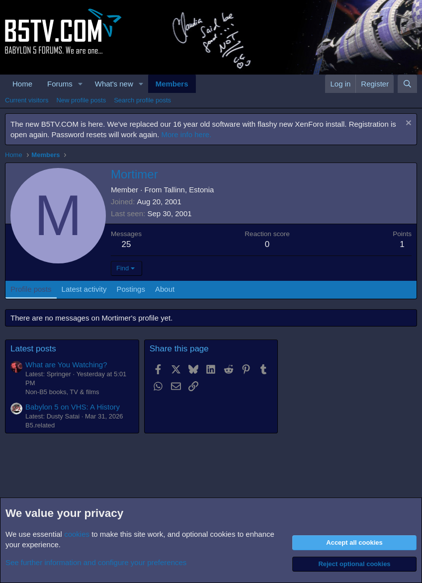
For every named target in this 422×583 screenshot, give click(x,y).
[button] (80, 84)
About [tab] (164, 289)
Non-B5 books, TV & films (62, 392)
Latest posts (33, 348)
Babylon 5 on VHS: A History (72, 407)
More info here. (187, 134)
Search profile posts (142, 100)
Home (22, 84)
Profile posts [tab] (31, 289)
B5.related (40, 425)
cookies (76, 534)
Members (172, 84)
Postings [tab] (130, 289)
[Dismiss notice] (407, 124)
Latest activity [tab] (84, 289)
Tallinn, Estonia (189, 189)
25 (126, 244)
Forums (60, 84)
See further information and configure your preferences (95, 562)
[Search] (407, 84)
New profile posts (81, 100)
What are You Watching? (66, 364)
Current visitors (26, 100)
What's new (114, 84)
